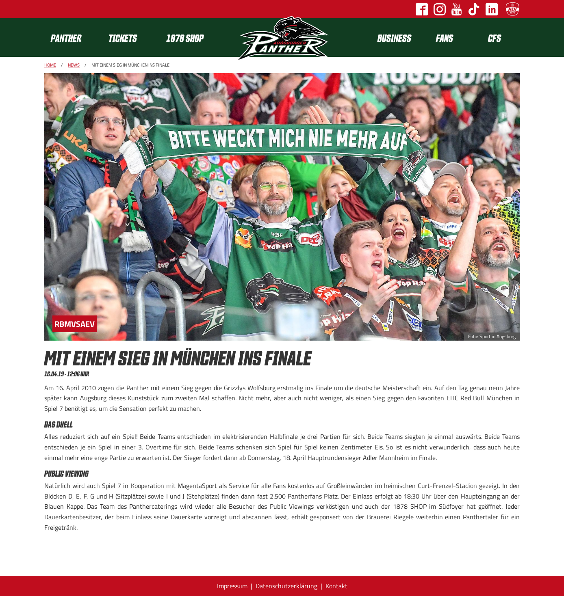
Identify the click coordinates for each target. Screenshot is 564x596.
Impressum (232, 586)
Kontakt (336, 586)
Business (394, 37)
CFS (494, 37)
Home (50, 65)
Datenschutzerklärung (286, 586)
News (74, 65)
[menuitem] (73, 37)
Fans (444, 37)
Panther (66, 37)
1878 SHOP (185, 37)
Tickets (122, 37)
